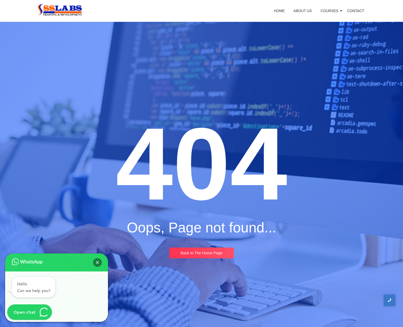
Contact (355, 11)
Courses (330, 11)
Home (279, 11)
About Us (303, 11)
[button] (97, 262)
